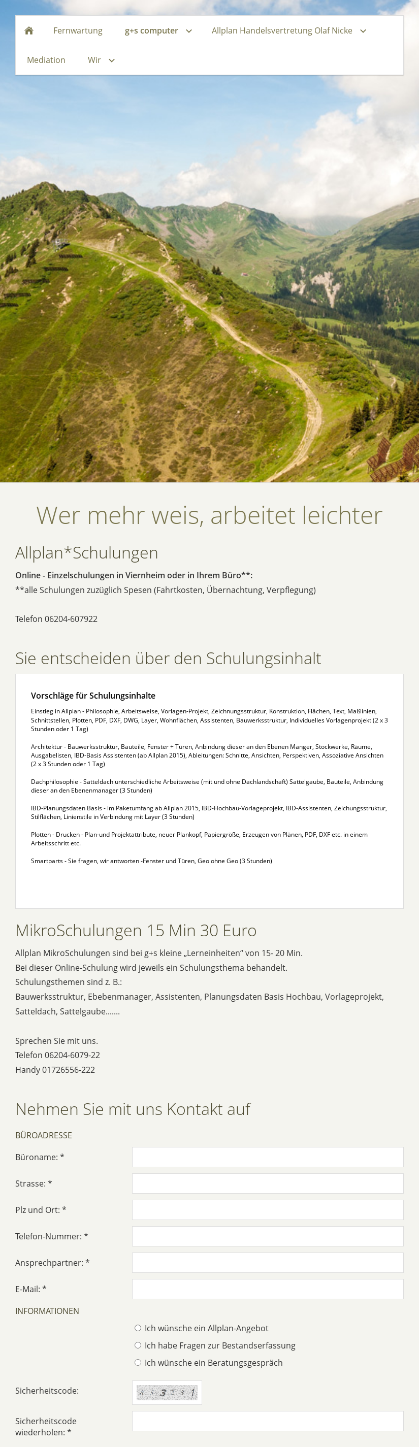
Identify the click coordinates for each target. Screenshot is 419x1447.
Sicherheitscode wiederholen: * (46, 1427)
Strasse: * (33, 1183)
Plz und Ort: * (41, 1209)
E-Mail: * (31, 1289)
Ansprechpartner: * (52, 1262)
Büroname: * (40, 1157)
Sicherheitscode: (47, 1390)
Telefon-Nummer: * (51, 1236)
